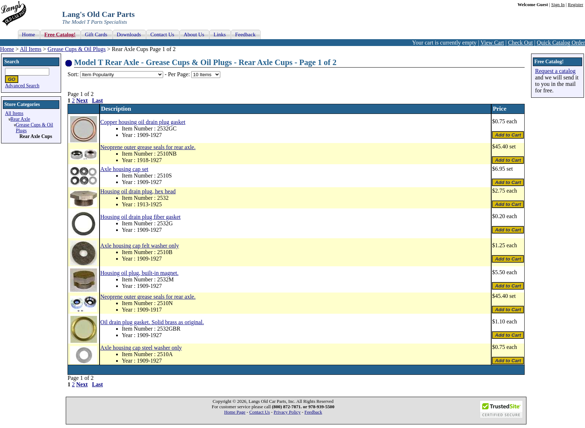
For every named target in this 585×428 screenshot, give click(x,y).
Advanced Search (22, 85)
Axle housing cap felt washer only (139, 246)
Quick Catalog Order (561, 43)
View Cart (492, 43)
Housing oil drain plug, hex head (138, 191)
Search (11, 61)
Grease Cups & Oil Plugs (76, 49)
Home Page (234, 412)
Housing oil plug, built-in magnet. (139, 273)
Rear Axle (20, 119)
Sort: (73, 74)
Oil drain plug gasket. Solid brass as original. (152, 322)
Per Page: (179, 74)
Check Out (520, 43)
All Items (30, 49)
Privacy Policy (287, 412)
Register (575, 4)
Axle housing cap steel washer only (141, 348)
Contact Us (259, 412)
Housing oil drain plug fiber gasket (140, 217)
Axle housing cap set (124, 169)
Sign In (558, 4)
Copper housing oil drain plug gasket (142, 122)
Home (7, 49)
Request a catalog (555, 71)
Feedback (313, 412)
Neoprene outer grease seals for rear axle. (147, 147)
